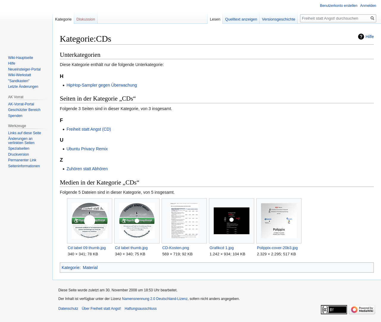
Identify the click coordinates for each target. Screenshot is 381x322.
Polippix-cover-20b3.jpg (277, 248)
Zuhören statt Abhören (87, 168)
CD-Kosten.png (175, 248)
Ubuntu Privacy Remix (87, 148)
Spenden (15, 116)
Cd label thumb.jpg (131, 248)
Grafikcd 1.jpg (222, 248)
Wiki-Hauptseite (20, 58)
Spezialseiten (18, 148)
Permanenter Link (22, 160)
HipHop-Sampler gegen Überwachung (101, 85)
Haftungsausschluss (141, 309)
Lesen (215, 19)
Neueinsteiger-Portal (24, 69)
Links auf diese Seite (24, 133)
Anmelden (368, 6)
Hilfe (370, 36)
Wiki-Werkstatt (19, 75)
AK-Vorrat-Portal (21, 104)
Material (90, 267)
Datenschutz (68, 309)
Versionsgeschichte (278, 19)
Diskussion (85, 19)
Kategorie (70, 267)
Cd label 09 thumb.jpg (87, 248)
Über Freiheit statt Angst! (101, 309)
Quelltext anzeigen (241, 19)
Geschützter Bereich (24, 110)
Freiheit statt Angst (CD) (88, 129)
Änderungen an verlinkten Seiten (21, 141)
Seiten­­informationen (24, 166)
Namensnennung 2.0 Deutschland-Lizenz (155, 299)
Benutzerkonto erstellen (338, 6)
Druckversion (18, 154)
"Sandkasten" (18, 81)
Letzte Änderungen (23, 87)
